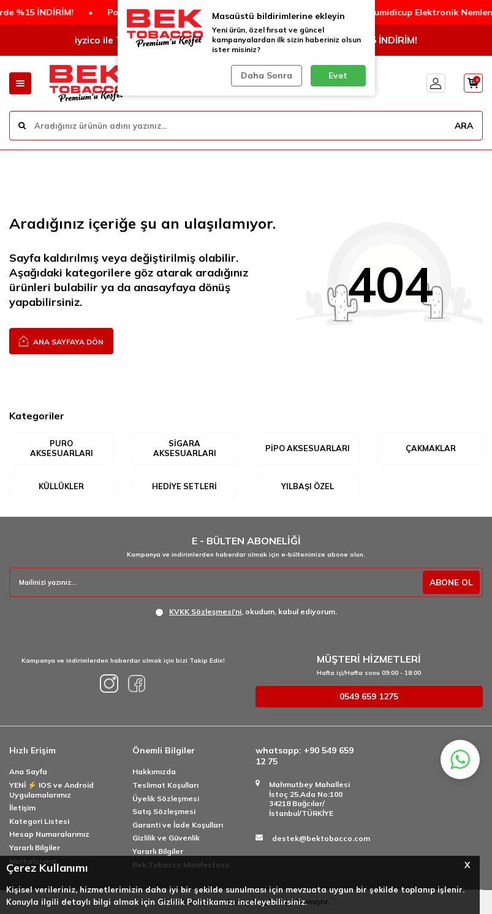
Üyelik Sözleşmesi (165, 799)
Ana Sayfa (28, 772)
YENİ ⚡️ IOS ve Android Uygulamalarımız (51, 790)
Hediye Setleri (185, 487)
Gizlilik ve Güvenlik (166, 838)
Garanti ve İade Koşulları (177, 825)
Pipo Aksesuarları (307, 448)
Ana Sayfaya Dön (61, 340)
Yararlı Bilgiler (34, 848)
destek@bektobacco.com (321, 839)
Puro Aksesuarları (61, 448)
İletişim (22, 808)
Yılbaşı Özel (307, 487)
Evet (337, 75)
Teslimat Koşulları (165, 785)
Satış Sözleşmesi (163, 812)
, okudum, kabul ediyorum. (246, 612)
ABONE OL (449, 582)
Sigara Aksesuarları (184, 448)
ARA (463, 125)
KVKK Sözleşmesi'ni (205, 612)
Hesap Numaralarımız (49, 834)
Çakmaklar (430, 448)
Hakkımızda (154, 772)
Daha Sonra (266, 75)
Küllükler (61, 487)
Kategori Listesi (39, 821)
